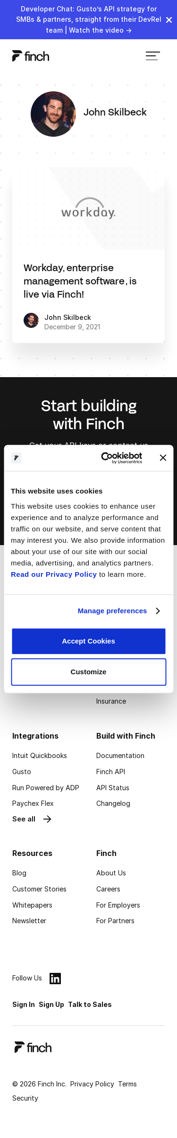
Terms (127, 1084)
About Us (111, 873)
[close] (169, 20)
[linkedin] (55, 978)
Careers (108, 889)
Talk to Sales (90, 1004)
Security (25, 1098)
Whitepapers (32, 905)
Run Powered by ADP (45, 788)
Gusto (21, 771)
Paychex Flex (33, 803)
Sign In (23, 1004)
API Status (112, 788)
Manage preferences (112, 611)
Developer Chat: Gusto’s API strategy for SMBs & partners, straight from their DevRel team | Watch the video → (88, 19)
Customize (89, 672)
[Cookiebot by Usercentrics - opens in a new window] (105, 458)
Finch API (110, 771)
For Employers (118, 905)
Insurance (111, 701)
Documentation (120, 755)
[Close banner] (163, 458)
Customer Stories (39, 889)
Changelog (113, 803)
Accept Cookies (88, 641)
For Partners (115, 921)
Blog (19, 873)
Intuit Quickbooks (39, 755)
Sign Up (51, 1004)
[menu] (153, 56)
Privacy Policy (92, 1084)
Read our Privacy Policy (54, 574)
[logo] (30, 55)
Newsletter (29, 921)
